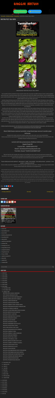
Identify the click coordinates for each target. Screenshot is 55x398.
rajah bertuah (5, 256)
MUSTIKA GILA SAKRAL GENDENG (11, 293)
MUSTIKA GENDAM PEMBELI (10, 335)
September (6, 362)
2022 (3, 280)
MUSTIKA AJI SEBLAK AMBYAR (10, 308)
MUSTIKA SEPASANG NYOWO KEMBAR (12, 329)
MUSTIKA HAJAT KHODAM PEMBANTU (12, 296)
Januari (5, 377)
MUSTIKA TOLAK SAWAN (9, 319)
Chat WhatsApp (20, 11)
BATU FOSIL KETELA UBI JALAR (10, 327)
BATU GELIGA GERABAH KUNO (10, 295)
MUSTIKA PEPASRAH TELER (10, 321)
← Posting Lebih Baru (6, 191)
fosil (3, 228)
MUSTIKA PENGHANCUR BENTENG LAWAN (13, 354)
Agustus (5, 364)
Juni (4, 368)
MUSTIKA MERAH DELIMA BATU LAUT (12, 340)
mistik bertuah (5, 241)
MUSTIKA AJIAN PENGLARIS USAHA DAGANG (14, 310)
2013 (3, 389)
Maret (4, 373)
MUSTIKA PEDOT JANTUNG (10, 314)
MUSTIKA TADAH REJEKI (9, 348)
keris (3, 232)
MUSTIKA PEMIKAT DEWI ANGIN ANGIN (13, 304)
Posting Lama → (50, 191)
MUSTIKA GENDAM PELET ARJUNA (11, 316)
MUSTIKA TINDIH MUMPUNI (10, 300)
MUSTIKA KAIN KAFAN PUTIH (10, 344)
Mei (4, 370)
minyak (3, 239)
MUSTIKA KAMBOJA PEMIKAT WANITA (12, 342)
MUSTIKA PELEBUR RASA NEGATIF (11, 359)
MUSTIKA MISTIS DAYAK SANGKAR (11, 312)
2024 (3, 276)
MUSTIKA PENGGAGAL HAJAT (10, 346)
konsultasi (4, 237)
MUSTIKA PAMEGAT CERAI (9, 331)
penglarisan (4, 249)
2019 (3, 286)
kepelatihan (4, 230)
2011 (3, 393)
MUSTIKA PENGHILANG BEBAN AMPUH (12, 356)
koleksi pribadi (9, 16)
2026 (3, 273)
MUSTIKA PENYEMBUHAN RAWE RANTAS (13, 352)
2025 (3, 275)
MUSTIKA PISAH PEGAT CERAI (10, 325)
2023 (3, 278)
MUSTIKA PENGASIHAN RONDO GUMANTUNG (14, 306)
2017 (3, 382)
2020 (3, 284)
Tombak (3, 262)
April (4, 371)
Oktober (5, 291)
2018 (3, 380)
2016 (3, 384)
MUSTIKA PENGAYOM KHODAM (11, 357)
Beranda (3, 16)
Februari (5, 375)
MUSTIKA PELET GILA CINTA (8, 19)
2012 (3, 391)
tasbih (3, 260)
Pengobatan (4, 251)
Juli (4, 366)
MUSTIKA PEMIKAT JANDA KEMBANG (12, 333)
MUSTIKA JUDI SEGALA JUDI (10, 338)
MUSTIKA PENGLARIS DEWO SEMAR (12, 298)
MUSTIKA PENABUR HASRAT (10, 317)
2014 (3, 387)
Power (3, 254)
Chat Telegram (35, 11)
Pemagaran (4, 245)
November (6, 289)
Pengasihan (16, 16)
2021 (3, 282)
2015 (3, 385)
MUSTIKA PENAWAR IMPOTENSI (11, 302)
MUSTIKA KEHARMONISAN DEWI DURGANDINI (14, 350)
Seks (3, 258)
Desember (6, 287)
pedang (3, 243)
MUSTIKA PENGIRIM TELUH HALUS (11, 323)
